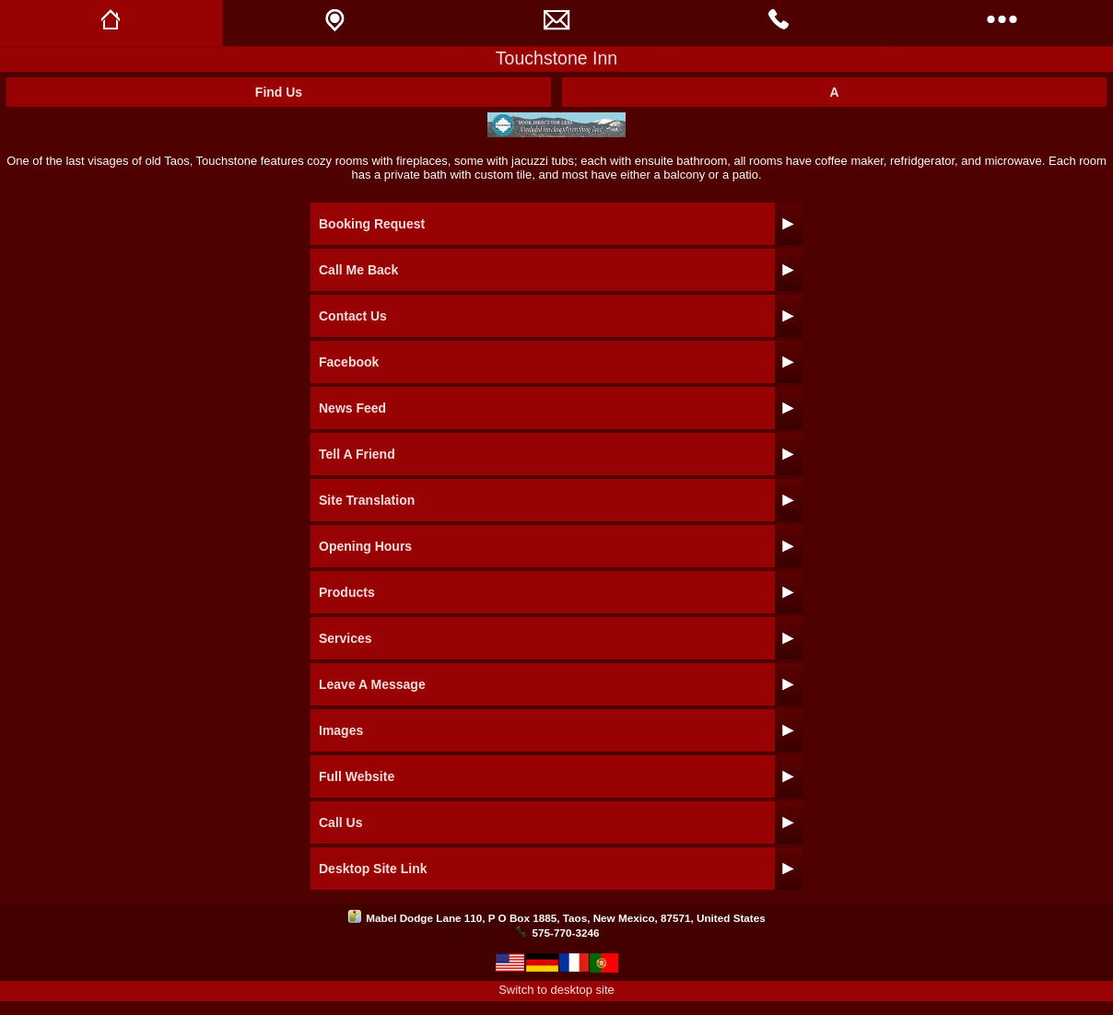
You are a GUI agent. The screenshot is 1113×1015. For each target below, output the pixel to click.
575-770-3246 (566, 933)
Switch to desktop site (556, 990)
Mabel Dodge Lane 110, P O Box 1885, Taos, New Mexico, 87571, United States (565, 918)
